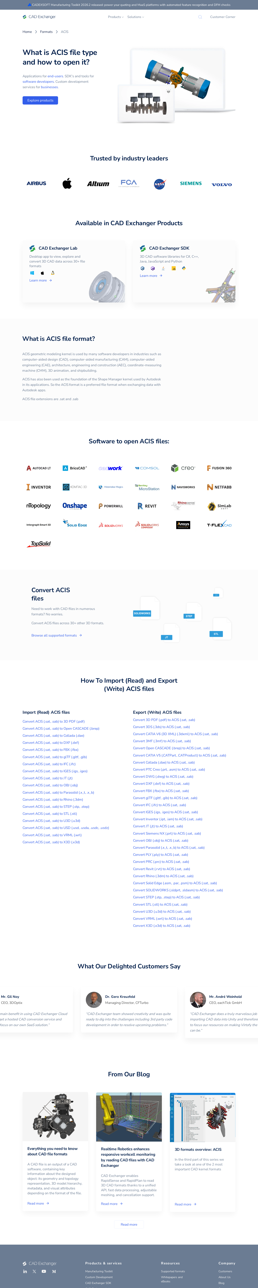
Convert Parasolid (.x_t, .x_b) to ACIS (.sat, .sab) (169, 847)
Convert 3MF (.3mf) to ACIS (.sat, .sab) (162, 741)
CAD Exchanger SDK (98, 1283)
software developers (38, 81)
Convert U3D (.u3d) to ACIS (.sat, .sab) (162, 911)
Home (27, 31)
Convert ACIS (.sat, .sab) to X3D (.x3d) (51, 842)
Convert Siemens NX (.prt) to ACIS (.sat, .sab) (167, 833)
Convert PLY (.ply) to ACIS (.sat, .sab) (160, 854)
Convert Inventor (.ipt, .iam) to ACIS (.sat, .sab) (167, 819)
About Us (224, 1277)
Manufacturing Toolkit (99, 1271)
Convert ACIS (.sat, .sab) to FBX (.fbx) (50, 749)
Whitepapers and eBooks (172, 1279)
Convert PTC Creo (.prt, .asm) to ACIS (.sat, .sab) (169, 769)
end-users (55, 76)
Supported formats (173, 1271)
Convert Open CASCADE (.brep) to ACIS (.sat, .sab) (171, 748)
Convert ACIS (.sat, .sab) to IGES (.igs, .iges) (55, 771)
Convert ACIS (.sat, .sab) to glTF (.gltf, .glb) (55, 757)
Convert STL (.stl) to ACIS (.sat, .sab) (160, 904)
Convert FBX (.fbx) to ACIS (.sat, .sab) (161, 791)
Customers (225, 1271)
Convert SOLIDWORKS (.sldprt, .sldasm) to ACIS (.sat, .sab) (178, 890)
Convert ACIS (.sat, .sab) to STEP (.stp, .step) (56, 806)
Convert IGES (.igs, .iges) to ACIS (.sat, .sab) (165, 812)
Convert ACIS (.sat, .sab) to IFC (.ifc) (49, 764)
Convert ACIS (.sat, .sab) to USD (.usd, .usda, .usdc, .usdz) (66, 828)
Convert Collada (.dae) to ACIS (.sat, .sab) (164, 762)
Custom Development (99, 1277)
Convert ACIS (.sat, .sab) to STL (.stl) (50, 813)
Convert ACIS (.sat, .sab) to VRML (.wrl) (52, 835)
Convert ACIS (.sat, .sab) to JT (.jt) (48, 778)
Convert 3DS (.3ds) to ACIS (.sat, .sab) (161, 727)
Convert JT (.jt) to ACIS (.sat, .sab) (158, 826)
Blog (221, 1283)
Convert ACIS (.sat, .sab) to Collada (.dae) (53, 735)
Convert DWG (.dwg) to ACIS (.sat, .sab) (163, 776)
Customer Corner (222, 17)
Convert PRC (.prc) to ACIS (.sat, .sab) (161, 861)
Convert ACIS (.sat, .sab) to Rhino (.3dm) (53, 799)
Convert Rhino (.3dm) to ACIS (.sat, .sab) (163, 876)
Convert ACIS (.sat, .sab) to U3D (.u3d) (51, 820)
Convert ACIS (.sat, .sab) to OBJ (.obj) (50, 785)
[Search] (200, 17)
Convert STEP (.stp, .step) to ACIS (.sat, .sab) (166, 897)
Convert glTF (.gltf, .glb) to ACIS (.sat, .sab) (165, 798)
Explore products (40, 100)
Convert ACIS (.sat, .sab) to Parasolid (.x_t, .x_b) (58, 792)
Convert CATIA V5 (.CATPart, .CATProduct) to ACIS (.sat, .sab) (179, 755)
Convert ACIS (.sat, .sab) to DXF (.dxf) (51, 742)
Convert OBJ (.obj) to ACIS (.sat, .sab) (160, 840)
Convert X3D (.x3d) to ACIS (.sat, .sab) (161, 925)
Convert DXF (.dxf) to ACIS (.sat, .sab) (161, 783)
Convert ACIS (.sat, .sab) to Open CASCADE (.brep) (61, 728)
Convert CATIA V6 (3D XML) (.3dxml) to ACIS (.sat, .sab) (175, 734)
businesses (49, 87)
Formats (46, 31)
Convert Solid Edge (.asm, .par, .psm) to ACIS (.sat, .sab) (175, 883)
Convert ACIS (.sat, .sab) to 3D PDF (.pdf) (54, 721)
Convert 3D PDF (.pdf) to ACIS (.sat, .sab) (164, 720)
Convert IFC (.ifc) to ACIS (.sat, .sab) (159, 805)
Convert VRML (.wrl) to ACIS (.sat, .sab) (162, 918)
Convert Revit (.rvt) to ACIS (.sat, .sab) (161, 869)
